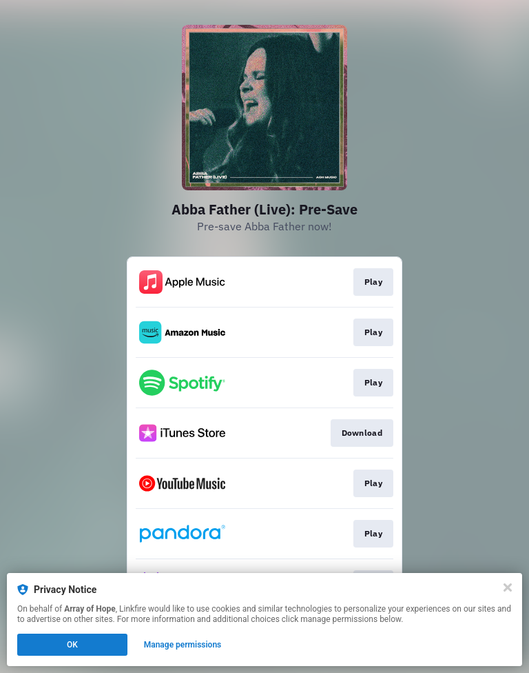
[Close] (508, 587)
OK (72, 645)
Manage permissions (183, 645)
